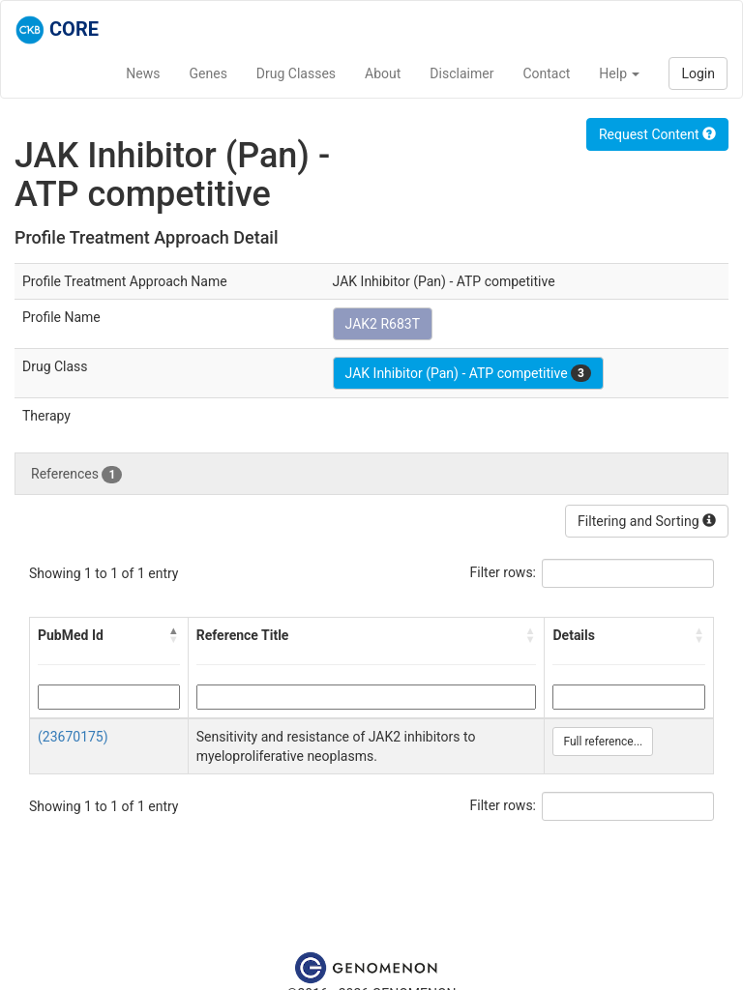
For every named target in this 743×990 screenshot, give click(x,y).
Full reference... (602, 741)
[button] (174, 635)
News (143, 73)
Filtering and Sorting (647, 521)
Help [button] (619, 73)
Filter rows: (503, 572)
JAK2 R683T (382, 324)
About (383, 73)
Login (698, 73)
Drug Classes (296, 73)
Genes (208, 73)
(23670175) (73, 736)
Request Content (657, 134)
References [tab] (76, 474)
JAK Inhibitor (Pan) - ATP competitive (468, 373)
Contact (546, 73)
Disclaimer (461, 73)
